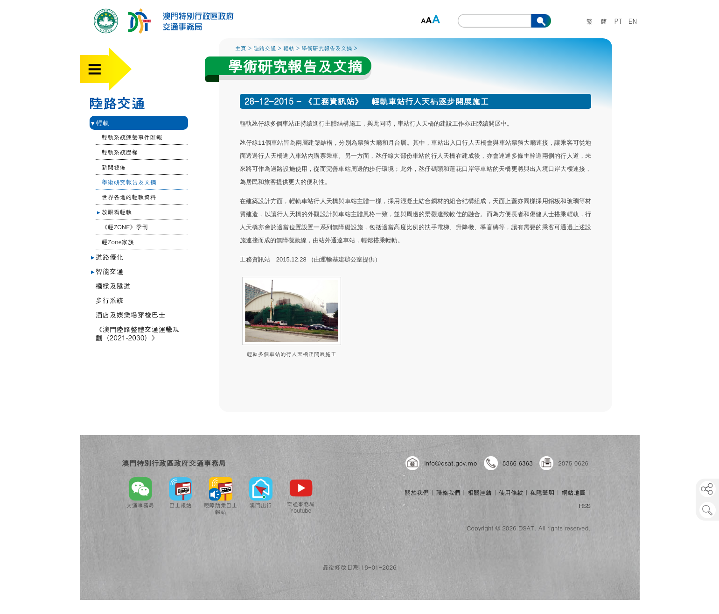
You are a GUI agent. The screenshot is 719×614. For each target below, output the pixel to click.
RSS (585, 505)
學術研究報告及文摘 (129, 181)
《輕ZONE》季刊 (125, 226)
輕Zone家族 (118, 241)
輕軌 (100, 122)
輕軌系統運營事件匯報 (132, 137)
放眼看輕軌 (114, 211)
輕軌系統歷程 (120, 152)
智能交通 (107, 271)
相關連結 (480, 492)
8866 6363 (518, 463)
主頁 (240, 48)
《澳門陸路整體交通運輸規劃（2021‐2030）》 (138, 333)
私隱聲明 (542, 492)
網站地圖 (573, 492)
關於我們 (417, 492)
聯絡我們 (448, 492)
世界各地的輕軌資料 (129, 196)
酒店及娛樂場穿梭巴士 (131, 314)
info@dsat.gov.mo (450, 463)
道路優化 (107, 256)
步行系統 (110, 300)
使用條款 (511, 492)
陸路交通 (117, 103)
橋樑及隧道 (113, 285)
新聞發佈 (114, 166)
